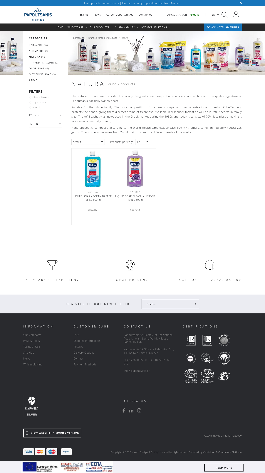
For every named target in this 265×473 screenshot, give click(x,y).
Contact (78, 358)
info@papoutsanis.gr (137, 370)
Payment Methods (84, 364)
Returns (78, 346)
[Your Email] (168, 304)
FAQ (76, 335)
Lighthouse (179, 452)
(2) (45, 62)
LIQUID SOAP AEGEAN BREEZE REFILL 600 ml (93, 198)
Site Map (28, 352)
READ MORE (224, 467)
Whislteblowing (32, 364)
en (213, 14)
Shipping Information (86, 340)
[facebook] (124, 410)
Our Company (32, 335)
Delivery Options (83, 352)
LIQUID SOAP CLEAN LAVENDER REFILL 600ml (135, 198)
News (26, 358)
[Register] (195, 304)
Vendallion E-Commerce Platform (222, 452)
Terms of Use (31, 346)
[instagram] (139, 410)
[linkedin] (131, 410)
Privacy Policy (31, 340)
